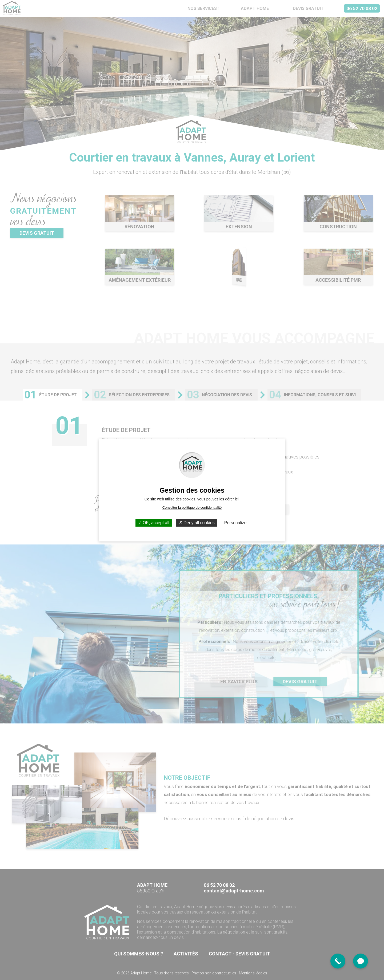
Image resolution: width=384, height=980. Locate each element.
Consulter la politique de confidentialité (192, 507)
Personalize (235, 522)
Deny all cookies (197, 522)
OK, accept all (153, 522)
